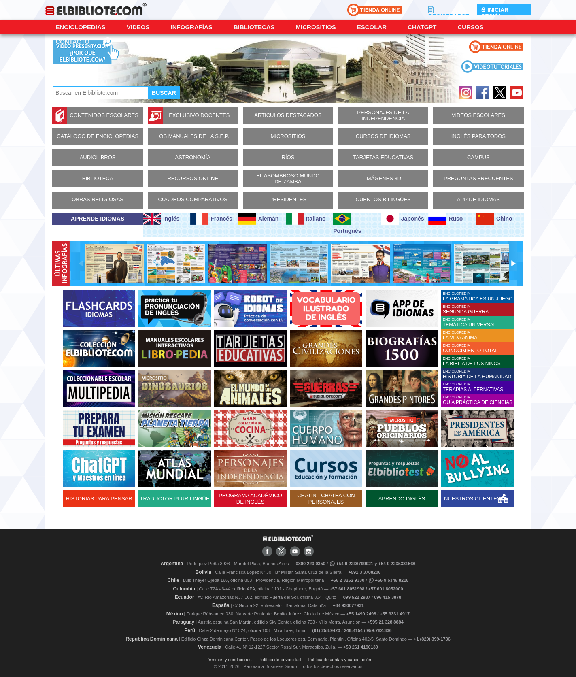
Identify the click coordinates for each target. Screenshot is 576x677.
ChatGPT (422, 26)
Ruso (445, 219)
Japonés (402, 219)
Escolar (372, 26)
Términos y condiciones (228, 659)
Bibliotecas (254, 26)
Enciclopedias (81, 26)
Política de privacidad (280, 659)
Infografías (192, 26)
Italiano (306, 219)
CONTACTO (73, 41)
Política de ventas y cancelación (339, 659)
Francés (211, 219)
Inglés (161, 219)
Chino (494, 219)
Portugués (347, 223)
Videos (138, 26)
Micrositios (316, 26)
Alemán (258, 219)
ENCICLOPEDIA (478, 297)
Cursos (470, 26)
